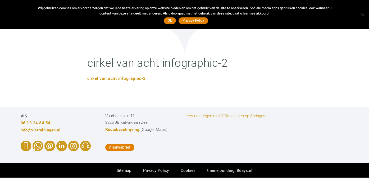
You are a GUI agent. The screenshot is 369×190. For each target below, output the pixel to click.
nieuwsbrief (119, 147)
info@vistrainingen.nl (41, 129)
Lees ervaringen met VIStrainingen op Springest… (227, 115)
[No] (362, 14)
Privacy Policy (156, 170)
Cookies (188, 170)
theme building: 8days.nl (229, 170)
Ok (170, 20)
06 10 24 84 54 (36, 122)
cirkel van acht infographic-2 (116, 78)
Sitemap (124, 170)
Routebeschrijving (122, 129)
